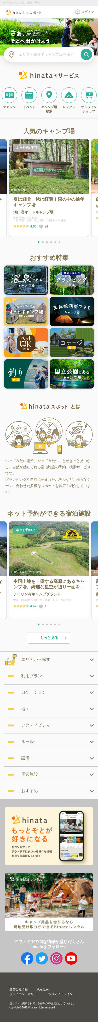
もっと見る (54, 638)
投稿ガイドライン (60, 994)
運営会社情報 (18, 989)
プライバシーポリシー (24, 994)
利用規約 (42, 989)
